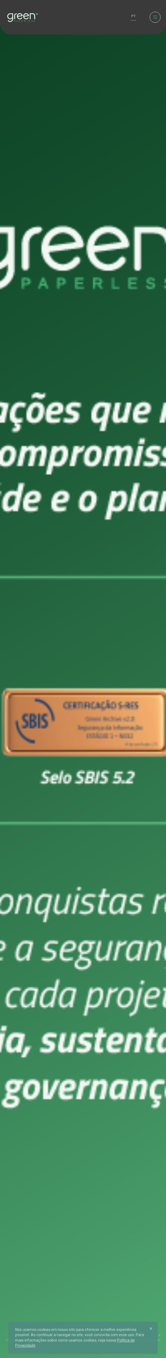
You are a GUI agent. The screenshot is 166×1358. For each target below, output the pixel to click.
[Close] (151, 1328)
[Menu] (155, 17)
